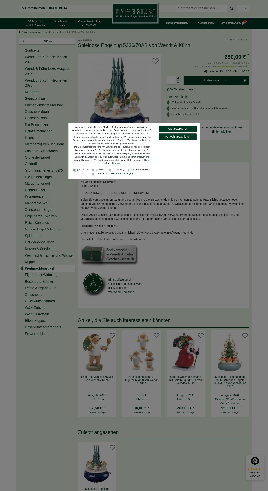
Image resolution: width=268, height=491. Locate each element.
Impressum (139, 157)
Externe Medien (140, 169)
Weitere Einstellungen (122, 173)
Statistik (102, 169)
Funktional (103, 173)
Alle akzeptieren (178, 128)
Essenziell (84, 169)
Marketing (119, 169)
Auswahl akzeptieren (177, 136)
